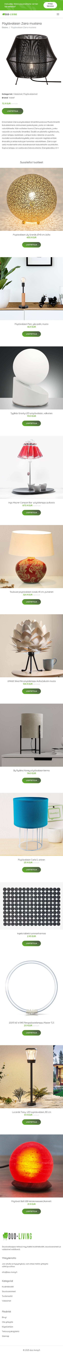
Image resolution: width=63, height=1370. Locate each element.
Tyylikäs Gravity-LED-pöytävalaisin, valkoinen (31, 413)
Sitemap (5, 1336)
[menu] (58, 14)
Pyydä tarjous (50, 5)
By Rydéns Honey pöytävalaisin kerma (31, 770)
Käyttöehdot (7, 1327)
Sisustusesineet (9, 1291)
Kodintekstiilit (8, 1286)
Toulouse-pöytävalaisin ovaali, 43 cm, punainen (31, 592)
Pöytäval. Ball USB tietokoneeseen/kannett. (31, 1201)
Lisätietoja (12, 111)
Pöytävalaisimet (30, 94)
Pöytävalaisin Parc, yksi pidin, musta (31, 324)
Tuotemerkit (7, 1296)
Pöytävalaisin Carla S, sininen (31, 859)
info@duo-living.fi (9, 1272)
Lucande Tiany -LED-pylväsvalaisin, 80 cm (31, 1112)
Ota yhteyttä (7, 1322)
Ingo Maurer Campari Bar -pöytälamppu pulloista (32, 502)
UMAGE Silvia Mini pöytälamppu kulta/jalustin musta (31, 681)
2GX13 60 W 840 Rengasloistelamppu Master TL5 (31, 1022)
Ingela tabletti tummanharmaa (31, 933)
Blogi (4, 1317)
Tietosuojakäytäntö (10, 1331)
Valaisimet (17, 94)
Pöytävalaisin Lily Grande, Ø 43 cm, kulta (31, 234)
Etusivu (5, 27)
